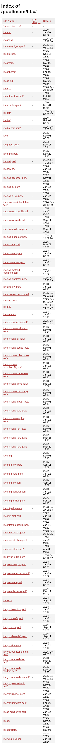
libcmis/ (7, 307)
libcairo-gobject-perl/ (14, 46)
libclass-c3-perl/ (11, 187)
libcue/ (6, 721)
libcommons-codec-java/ (16, 347)
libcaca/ (7, 32)
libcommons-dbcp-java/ (15, 383)
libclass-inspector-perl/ (15, 237)
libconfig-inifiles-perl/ (14, 500)
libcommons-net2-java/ (15, 446)
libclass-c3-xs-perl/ (13, 196)
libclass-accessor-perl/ (15, 178)
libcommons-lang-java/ (15, 410)
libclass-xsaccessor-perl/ (16, 294)
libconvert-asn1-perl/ (14, 532)
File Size (34, 21)
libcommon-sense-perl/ (15, 322)
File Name (8, 21)
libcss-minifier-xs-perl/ (14, 712)
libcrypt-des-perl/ (12, 645)
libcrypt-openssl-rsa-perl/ (16, 677)
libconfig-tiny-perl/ (12, 508)
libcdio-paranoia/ (12, 128)
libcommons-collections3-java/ (12, 365)
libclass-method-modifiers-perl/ (12, 271)
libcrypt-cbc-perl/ (12, 627)
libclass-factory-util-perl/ (15, 211)
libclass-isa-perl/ (11, 244)
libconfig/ (7, 455)
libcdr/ (6, 135)
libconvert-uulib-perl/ (14, 557)
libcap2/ (7, 88)
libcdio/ (6, 120)
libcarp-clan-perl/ (12, 105)
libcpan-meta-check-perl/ (16, 573)
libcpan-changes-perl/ (14, 564)
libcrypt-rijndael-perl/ (14, 694)
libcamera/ (8, 63)
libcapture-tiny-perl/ (13, 96)
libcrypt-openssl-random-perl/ (12, 669)
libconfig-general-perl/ (14, 491)
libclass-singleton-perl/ (15, 279)
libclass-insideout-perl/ (15, 229)
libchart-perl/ (9, 161)
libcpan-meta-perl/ (12, 582)
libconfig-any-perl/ (12, 464)
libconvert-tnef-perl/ (13, 549)
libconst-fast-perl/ (12, 516)
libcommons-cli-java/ (14, 338)
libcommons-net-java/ (14, 428)
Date (46, 21)
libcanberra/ (9, 72)
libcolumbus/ (9, 314)
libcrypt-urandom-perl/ (15, 703)
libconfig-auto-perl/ (13, 473)
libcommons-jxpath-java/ (16, 401)
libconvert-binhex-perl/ (15, 540)
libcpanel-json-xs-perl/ (15, 591)
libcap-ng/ (8, 81)
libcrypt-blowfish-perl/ (14, 609)
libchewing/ (9, 169)
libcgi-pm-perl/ (10, 153)
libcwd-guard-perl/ (12, 739)
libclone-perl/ (10, 300)
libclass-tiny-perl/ (12, 286)
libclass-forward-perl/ (14, 220)
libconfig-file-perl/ (12, 482)
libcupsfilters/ (10, 730)
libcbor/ (7, 113)
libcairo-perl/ (9, 54)
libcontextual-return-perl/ (16, 525)
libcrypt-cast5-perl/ (13, 618)
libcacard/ (8, 40)
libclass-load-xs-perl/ (14, 262)
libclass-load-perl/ (12, 253)
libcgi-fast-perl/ (11, 144)
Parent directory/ (12, 26)
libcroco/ (7, 600)
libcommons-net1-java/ (15, 437)
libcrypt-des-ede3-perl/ (15, 636)
